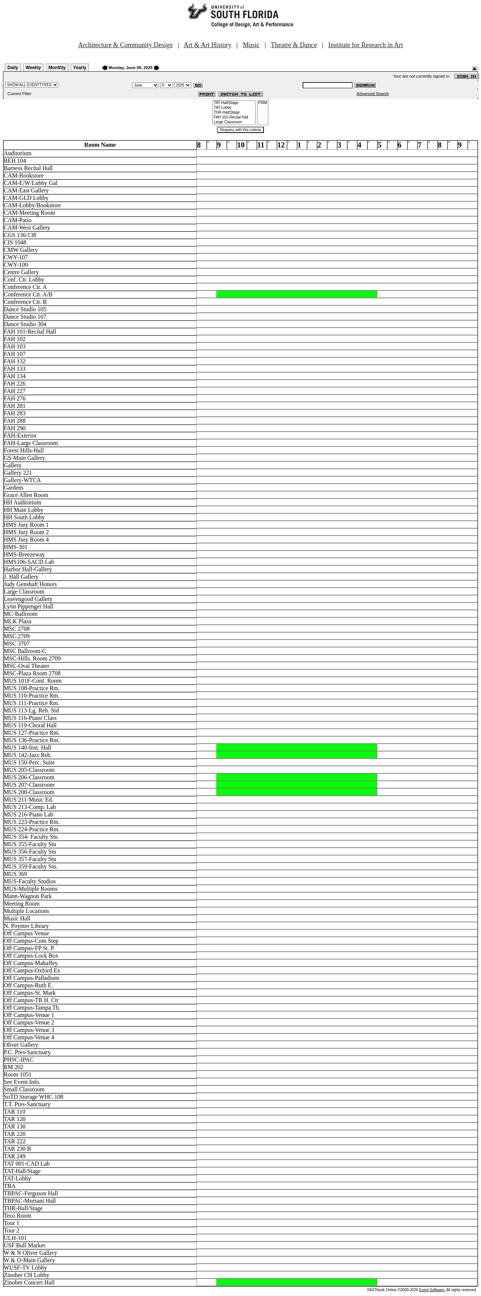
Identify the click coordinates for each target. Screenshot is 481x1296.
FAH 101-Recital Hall (234, 117)
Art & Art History (208, 45)
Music (251, 45)
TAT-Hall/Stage (234, 103)
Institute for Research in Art (365, 45)
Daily (12, 67)
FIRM (263, 103)
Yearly (79, 67)
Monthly (57, 67)
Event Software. (432, 1290)
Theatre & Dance (294, 45)
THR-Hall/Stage (234, 112)
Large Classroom (234, 122)
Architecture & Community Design (125, 45)
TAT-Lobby (234, 107)
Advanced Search (372, 93)
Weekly (33, 67)
